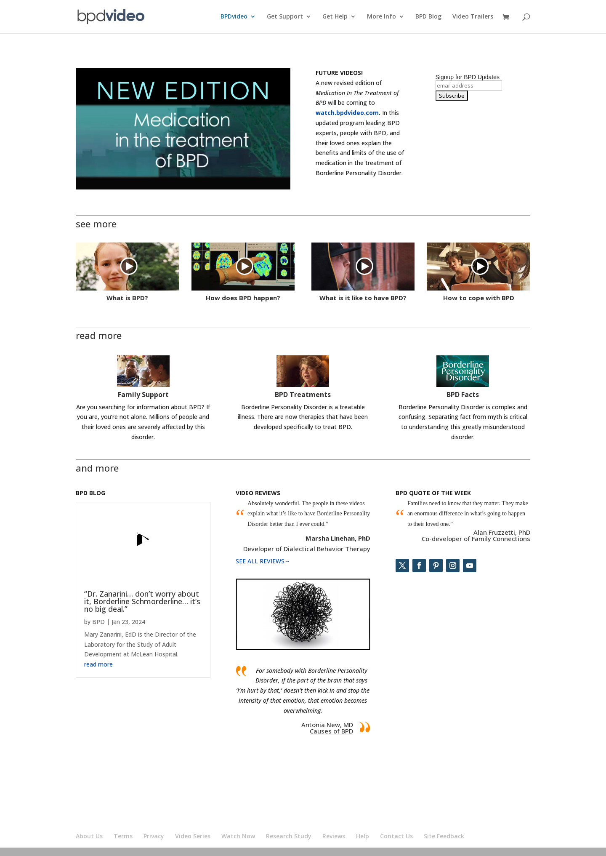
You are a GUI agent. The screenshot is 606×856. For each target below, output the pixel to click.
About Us (89, 836)
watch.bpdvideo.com (347, 113)
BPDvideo (234, 17)
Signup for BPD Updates (468, 77)
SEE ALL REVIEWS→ (263, 561)
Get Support (285, 17)
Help (362, 836)
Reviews (333, 836)
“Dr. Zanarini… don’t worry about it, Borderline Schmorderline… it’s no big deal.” (142, 601)
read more (98, 664)
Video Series (192, 836)
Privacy (154, 836)
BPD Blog (428, 17)
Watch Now (238, 836)
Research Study (288, 836)
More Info (381, 17)
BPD (98, 622)
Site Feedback (444, 836)
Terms (123, 836)
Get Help (335, 17)
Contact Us (396, 836)
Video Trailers (472, 17)
